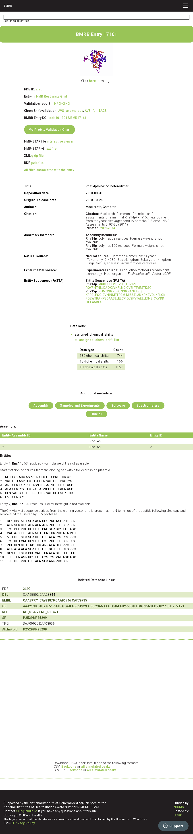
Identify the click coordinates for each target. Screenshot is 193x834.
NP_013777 (31, 612)
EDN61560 (143, 606)
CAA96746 (63, 600)
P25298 (29, 618)
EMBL (6, 600)
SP (4, 618)
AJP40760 (63, 606)
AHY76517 (47, 606)
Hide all (96, 414)
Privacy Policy (24, 823)
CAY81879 (47, 600)
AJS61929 (79, 606)
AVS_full (91, 110)
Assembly (40, 405)
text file (51, 148)
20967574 (107, 228)
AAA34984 (111, 606)
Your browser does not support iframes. (96, 702)
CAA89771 (31, 600)
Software (118, 405)
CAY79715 (79, 600)
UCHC (178, 815)
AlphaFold (10, 629)
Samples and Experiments (80, 405)
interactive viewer (60, 141)
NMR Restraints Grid (51, 96)
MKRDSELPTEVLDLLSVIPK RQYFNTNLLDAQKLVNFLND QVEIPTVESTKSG (119, 286)
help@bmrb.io (26, 811)
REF (5, 612)
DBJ (5, 594)
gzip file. (38, 155)
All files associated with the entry (49, 170)
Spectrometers (148, 405)
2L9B (27, 589)
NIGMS (179, 807)
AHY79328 (127, 606)
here (92, 81)
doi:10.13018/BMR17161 (68, 118)
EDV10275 (160, 606)
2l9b (39, 89)
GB (4, 606)
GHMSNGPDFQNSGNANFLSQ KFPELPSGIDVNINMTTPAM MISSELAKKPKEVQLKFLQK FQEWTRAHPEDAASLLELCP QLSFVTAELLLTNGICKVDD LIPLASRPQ (125, 297)
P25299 (41, 618)
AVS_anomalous (70, 110)
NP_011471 (49, 612)
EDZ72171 (176, 606)
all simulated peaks (95, 766)
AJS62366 (95, 606)
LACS (103, 110)
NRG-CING (62, 103)
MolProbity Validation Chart (50, 129)
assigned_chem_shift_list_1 (101, 340)
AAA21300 (30, 606)
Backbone (68, 766)
